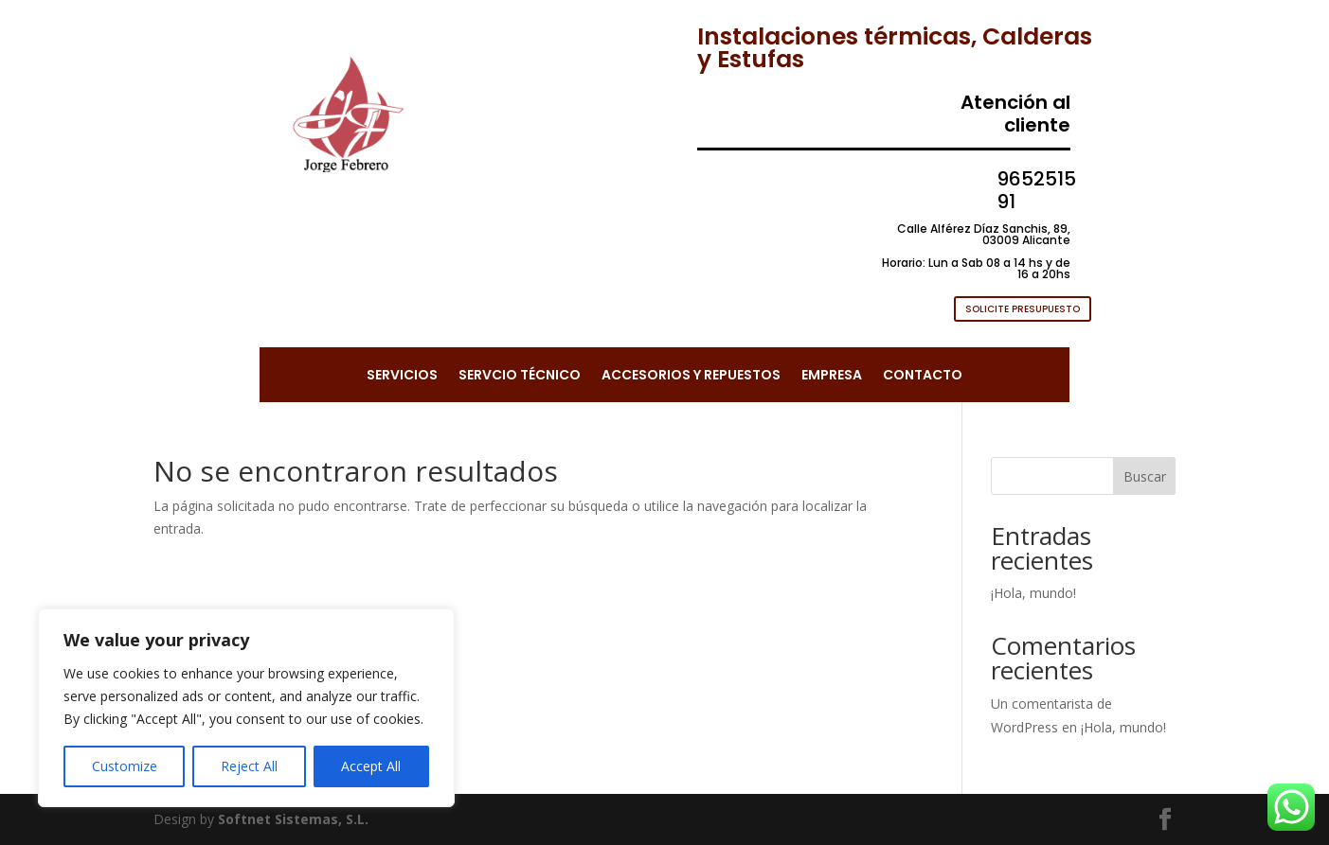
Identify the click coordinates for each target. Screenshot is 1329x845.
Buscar (1144, 476)
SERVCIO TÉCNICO (519, 376)
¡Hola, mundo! (1033, 593)
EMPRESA (831, 376)
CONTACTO (922, 376)
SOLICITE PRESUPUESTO (1022, 309)
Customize (124, 766)
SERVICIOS (402, 376)
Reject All (249, 766)
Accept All (371, 766)
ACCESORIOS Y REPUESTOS (691, 376)
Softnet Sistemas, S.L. (293, 819)
